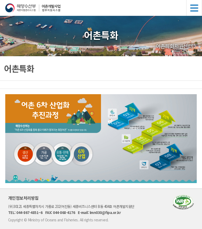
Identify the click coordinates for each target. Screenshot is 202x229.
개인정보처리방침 (23, 197)
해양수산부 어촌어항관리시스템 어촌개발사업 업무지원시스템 (103, 7)
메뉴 (194, 8)
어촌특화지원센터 (174, 46)
